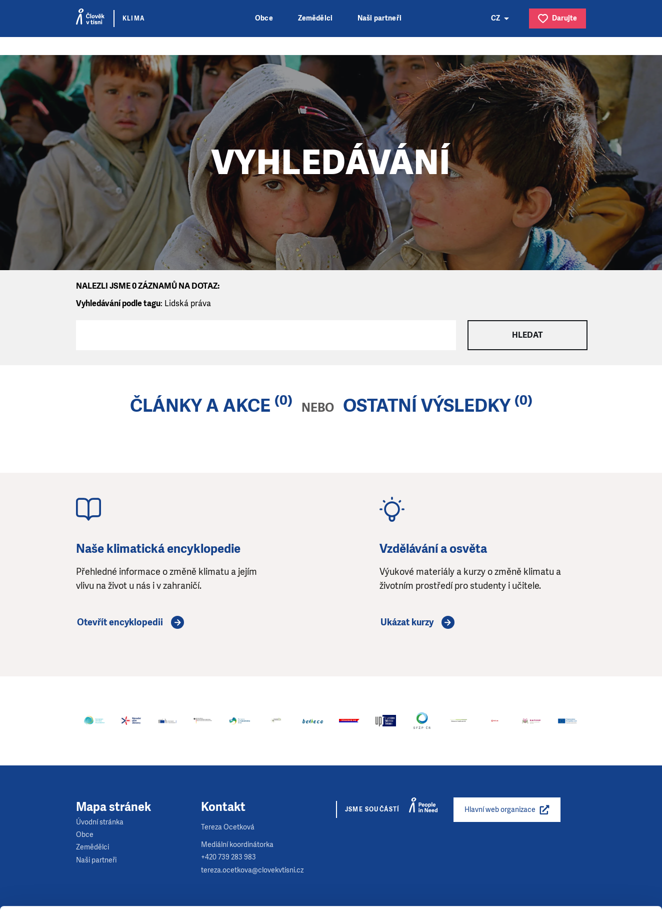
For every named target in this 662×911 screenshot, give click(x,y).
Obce (264, 18)
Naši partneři (380, 18)
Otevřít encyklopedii (120, 622)
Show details (154, 898)
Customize (579, 852)
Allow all (579, 827)
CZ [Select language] (495, 18)
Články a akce (200, 406)
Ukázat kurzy (407, 622)
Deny (579, 878)
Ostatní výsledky (426, 406)
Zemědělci (315, 18)
